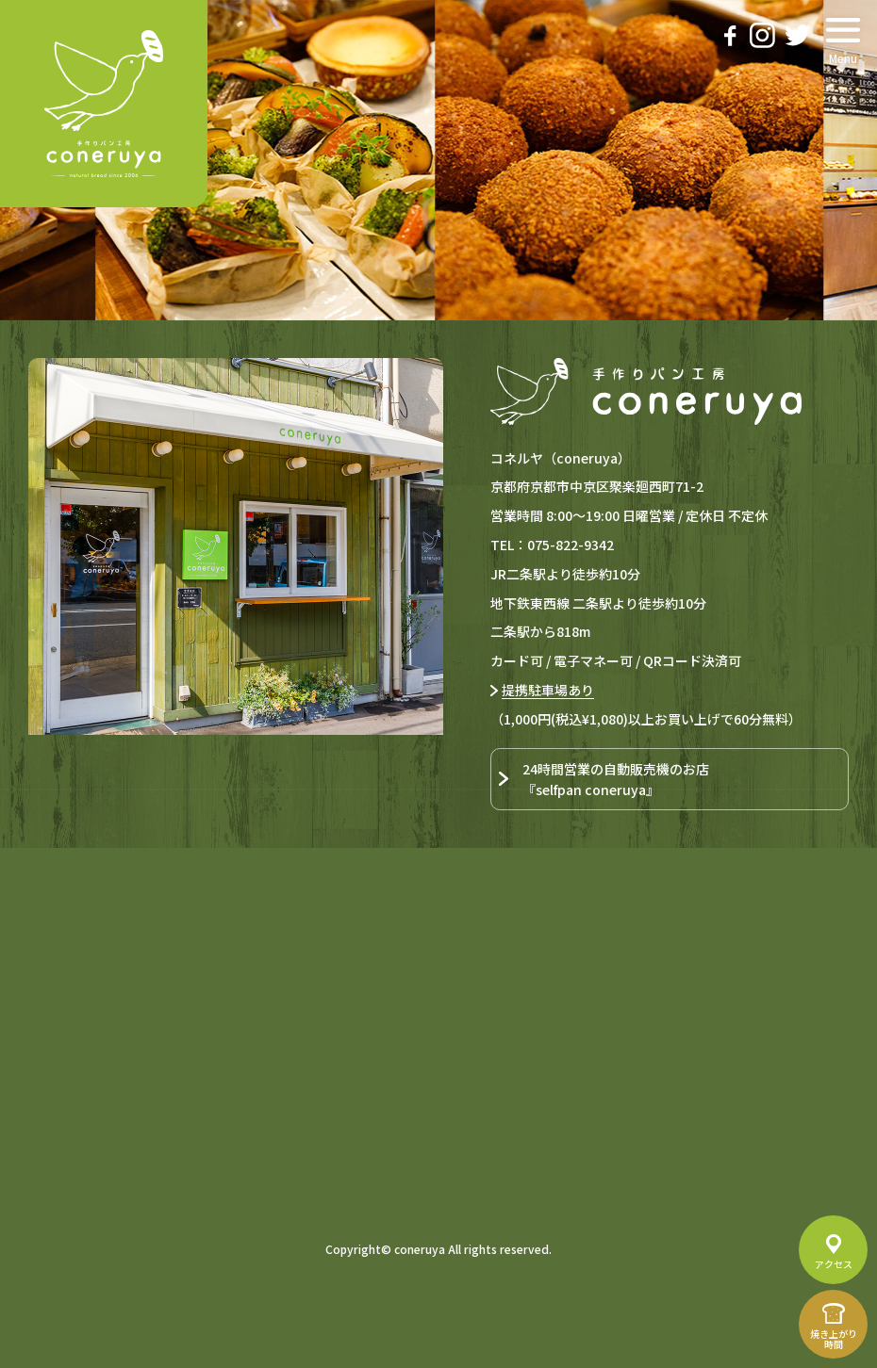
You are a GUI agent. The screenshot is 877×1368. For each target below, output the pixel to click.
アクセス (833, 1264)
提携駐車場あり (548, 689)
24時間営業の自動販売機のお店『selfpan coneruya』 (615, 779)
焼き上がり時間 (833, 1339)
